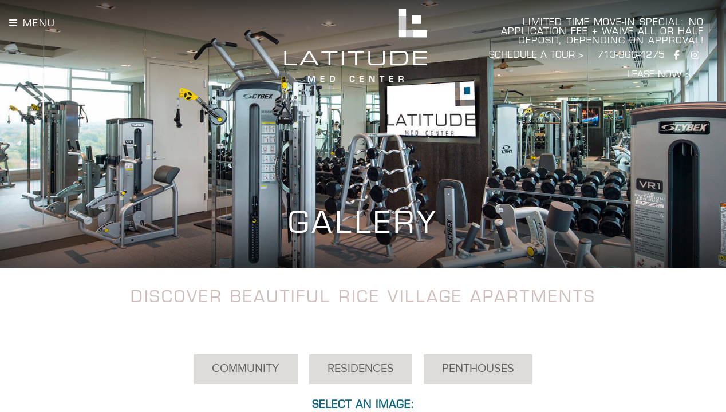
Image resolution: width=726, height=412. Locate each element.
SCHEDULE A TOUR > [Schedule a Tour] (536, 55)
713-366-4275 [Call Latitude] (631, 55)
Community (245, 368)
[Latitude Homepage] (356, 45)
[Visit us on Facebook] (677, 55)
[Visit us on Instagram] (695, 55)
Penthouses (478, 368)
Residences (361, 368)
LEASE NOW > (659, 75)
